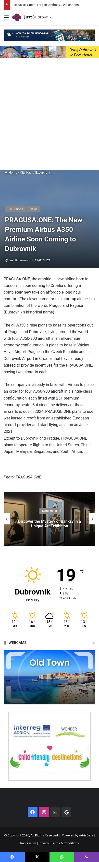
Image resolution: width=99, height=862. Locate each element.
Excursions (43, 172)
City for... (26, 172)
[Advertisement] (49, 115)
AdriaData (86, 835)
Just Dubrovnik (18, 260)
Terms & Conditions (65, 843)
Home (11, 172)
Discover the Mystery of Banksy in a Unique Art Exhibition (49, 524)
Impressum (28, 843)
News (33, 209)
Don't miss (49, 511)
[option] (49, 519)
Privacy (43, 843)
